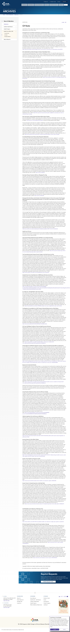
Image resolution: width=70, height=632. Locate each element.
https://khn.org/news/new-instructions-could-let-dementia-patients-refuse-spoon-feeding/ (42, 134)
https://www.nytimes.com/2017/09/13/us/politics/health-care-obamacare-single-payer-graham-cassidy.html (43, 521)
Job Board (45, 604)
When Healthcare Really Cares (36, 604)
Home (4, 14)
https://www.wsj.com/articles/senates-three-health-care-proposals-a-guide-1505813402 (39, 480)
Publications (16, 14)
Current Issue (6, 33)
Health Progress (7, 29)
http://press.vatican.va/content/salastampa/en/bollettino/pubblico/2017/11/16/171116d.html (40, 228)
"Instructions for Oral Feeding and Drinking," (34, 120)
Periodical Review (7, 36)
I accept (54, 629)
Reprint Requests (7, 39)
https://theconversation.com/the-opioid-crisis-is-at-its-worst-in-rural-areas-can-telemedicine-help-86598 (42, 49)
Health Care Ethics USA (8, 31)
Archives (5, 34)
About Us (19, 598)
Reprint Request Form (48, 581)
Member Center (47, 598)
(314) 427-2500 (6, 607)
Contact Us (19, 603)
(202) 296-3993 (6, 600)
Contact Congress (47, 603)
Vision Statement (20, 599)
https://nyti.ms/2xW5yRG (39, 195)
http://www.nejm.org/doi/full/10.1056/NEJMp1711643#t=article (34, 323)
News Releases (33, 598)
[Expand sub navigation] (16, 27)
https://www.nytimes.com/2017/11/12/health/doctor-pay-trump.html (35, 272)
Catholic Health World (8, 26)
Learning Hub (46, 601)
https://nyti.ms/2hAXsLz (40, 172)
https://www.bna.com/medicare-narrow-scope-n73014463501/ (45, 557)
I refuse (64, 629)
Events (45, 599)
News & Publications (9, 14)
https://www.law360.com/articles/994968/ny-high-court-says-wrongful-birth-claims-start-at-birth (43, 305)
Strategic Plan (19, 601)
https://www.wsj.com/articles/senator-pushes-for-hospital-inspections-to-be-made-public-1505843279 (44, 503)
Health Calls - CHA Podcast (35, 599)
